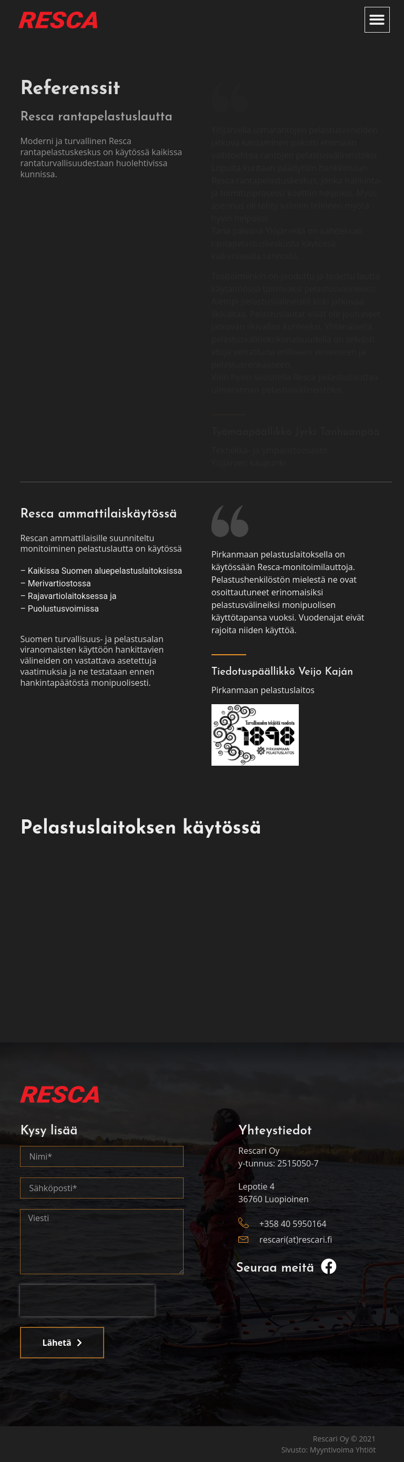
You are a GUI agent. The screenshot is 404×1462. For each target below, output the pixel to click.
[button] (377, 20)
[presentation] (87, 1300)
